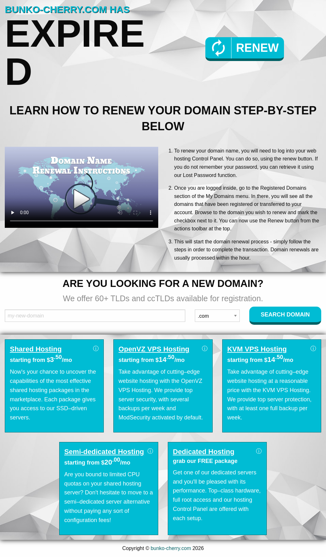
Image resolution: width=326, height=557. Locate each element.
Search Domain (285, 314)
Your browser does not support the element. (81, 187)
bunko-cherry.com (171, 548)
